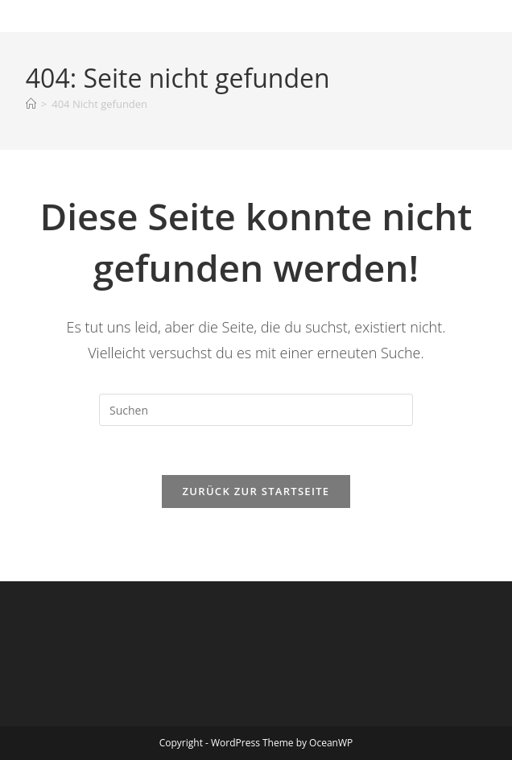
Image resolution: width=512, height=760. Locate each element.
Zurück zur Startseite (256, 491)
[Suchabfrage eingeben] (256, 410)
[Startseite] (31, 104)
